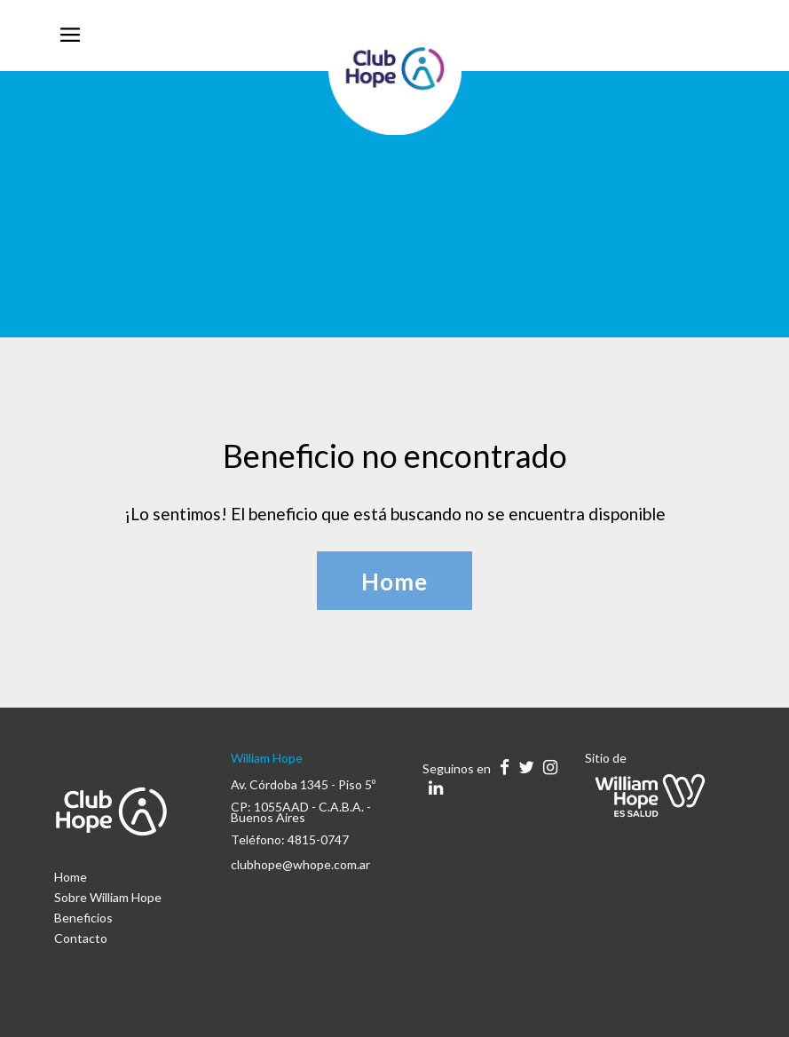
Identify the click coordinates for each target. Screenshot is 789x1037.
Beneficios (83, 917)
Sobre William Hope (108, 897)
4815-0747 (318, 839)
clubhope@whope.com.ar (300, 864)
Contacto (80, 938)
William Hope (267, 757)
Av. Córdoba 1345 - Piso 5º (303, 784)
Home (70, 876)
